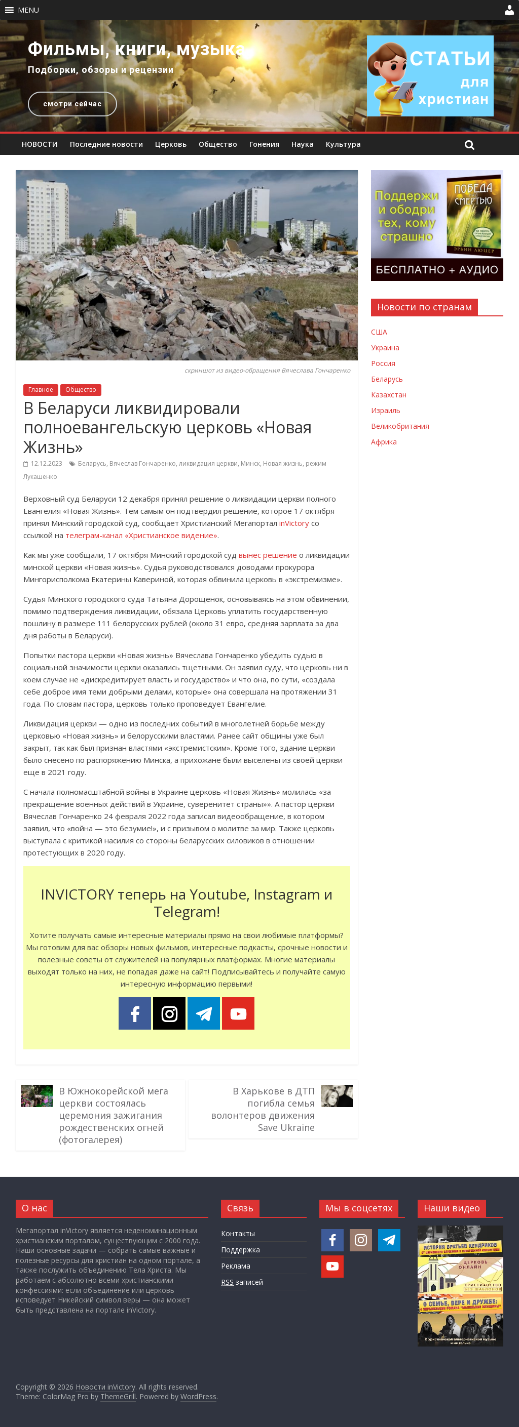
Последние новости (106, 144)
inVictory (294, 523)
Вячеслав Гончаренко (142, 463)
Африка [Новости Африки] (384, 441)
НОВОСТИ (40, 144)
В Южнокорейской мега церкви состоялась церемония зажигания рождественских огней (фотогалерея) (113, 1115)
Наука (302, 144)
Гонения (264, 144)
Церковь (171, 144)
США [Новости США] (379, 332)
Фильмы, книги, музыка (137, 49)
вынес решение (268, 555)
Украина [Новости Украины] (385, 347)
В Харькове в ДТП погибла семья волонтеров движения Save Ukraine (263, 1109)
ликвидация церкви (208, 463)
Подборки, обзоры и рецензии (101, 69)
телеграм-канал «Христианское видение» (141, 535)
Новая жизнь (283, 463)
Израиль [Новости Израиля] (385, 410)
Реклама (235, 1266)
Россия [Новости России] (383, 363)
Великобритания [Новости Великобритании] (400, 426)
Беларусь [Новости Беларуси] (387, 379)
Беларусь (92, 463)
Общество (218, 144)
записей (242, 1282)
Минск (250, 463)
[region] (259, 76)
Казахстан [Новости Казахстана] (388, 394)
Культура (343, 144)
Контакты (238, 1233)
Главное (40, 389)
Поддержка (240, 1249)
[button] (28, 10)
